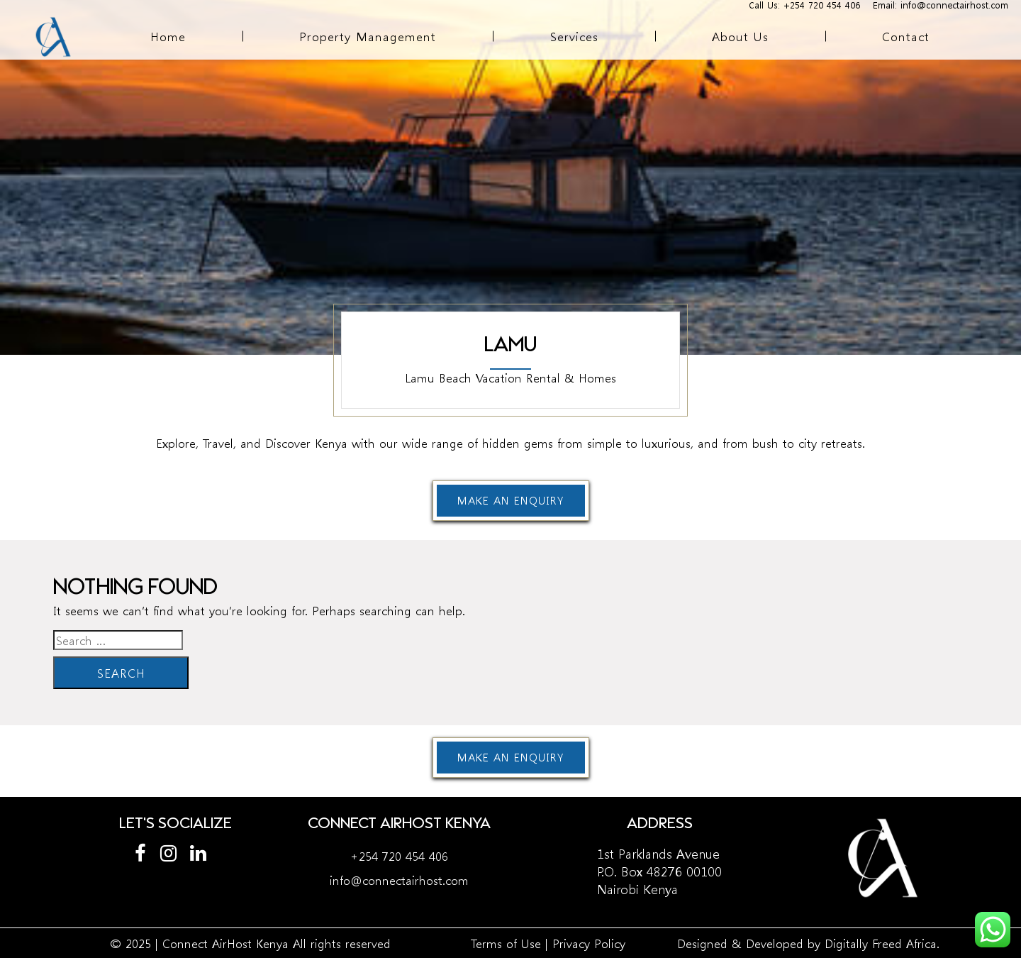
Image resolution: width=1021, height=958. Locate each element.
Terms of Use (506, 943)
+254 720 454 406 (399, 855)
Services (574, 36)
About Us (740, 36)
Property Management (367, 36)
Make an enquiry (510, 500)
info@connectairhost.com (399, 879)
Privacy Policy (588, 943)
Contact (906, 36)
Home (168, 36)
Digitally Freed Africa (881, 943)
